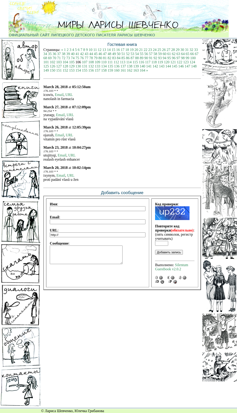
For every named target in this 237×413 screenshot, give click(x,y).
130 (78, 66)
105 (72, 62)
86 (128, 58)
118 (154, 62)
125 (46, 66)
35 (50, 54)
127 (59, 66)
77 (86, 58)
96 (174, 58)
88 (137, 58)
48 (109, 54)
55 (141, 54)
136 (117, 66)
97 (178, 58)
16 (118, 50)
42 (82, 54)
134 (104, 66)
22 (145, 50)
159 (110, 70)
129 (72, 66)
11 (95, 50)
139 (136, 66)
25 (159, 50)
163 (136, 70)
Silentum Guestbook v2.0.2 (171, 267)
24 (154, 50)
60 (164, 54)
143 (162, 66)
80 (100, 58)
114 (128, 62)
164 (142, 70)
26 (164, 50)
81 (105, 58)
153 (72, 70)
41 (77, 54)
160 (117, 70)
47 (105, 54)
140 (142, 66)
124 (192, 62)
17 (122, 50)
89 (141, 58)
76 (82, 58)
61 (169, 54)
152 (65, 70)
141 (149, 66)
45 (96, 54)
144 (168, 66)
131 (84, 66)
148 (194, 66)
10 (90, 50)
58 (155, 54)
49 (114, 54)
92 (155, 58)
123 (186, 62)
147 (187, 66)
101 (46, 62)
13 (104, 50)
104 (65, 62)
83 (114, 58)
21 (141, 50)
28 (173, 50)
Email (59, 95)
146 (181, 66)
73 (68, 58)
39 (68, 54)
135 (110, 66)
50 (118, 54)
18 (127, 50)
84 (118, 58)
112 (116, 62)
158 (104, 70)
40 (73, 54)
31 (187, 50)
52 (128, 54)
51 (123, 54)
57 (151, 54)
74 (73, 58)
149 (46, 70)
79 (96, 58)
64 (183, 54)
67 (196, 54)
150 (52, 70)
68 (45, 58)
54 (137, 54)
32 (191, 50)
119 (160, 62)
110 (103, 62)
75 (77, 58)
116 (141, 62)
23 (150, 50)
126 (52, 66)
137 (123, 66)
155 (84, 70)
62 (174, 54)
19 (132, 50)
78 (91, 58)
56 (146, 54)
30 (182, 50)
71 (59, 58)
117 (147, 62)
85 (123, 58)
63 (178, 54)
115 (135, 62)
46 (100, 54)
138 (129, 66)
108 (91, 62)
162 (129, 70)
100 (193, 58)
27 (168, 50)
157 (97, 70)
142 (155, 66)
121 (173, 62)
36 (54, 54)
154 (78, 70)
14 (109, 50)
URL (69, 95)
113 (122, 62)
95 (169, 58)
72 (63, 58)
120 (167, 62)
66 (192, 54)
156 (91, 70)
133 (97, 66)
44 (91, 54)
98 (183, 58)
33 (196, 50)
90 (146, 58)
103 (59, 62)
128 (65, 66)
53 (132, 54)
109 (97, 62)
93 (160, 58)
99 (187, 58)
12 (99, 50)
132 (91, 66)
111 (110, 62)
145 (174, 66)
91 (151, 58)
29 (177, 50)
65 (187, 54)
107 (84, 62)
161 (123, 70)
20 (136, 50)
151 (59, 70)
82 (109, 58)
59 (160, 54)
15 (113, 50)
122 (179, 62)
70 (54, 58)
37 (59, 54)
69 (50, 58)
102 (52, 62)
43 (86, 54)
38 (63, 54)
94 (164, 58)
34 (45, 54)
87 (132, 58)
